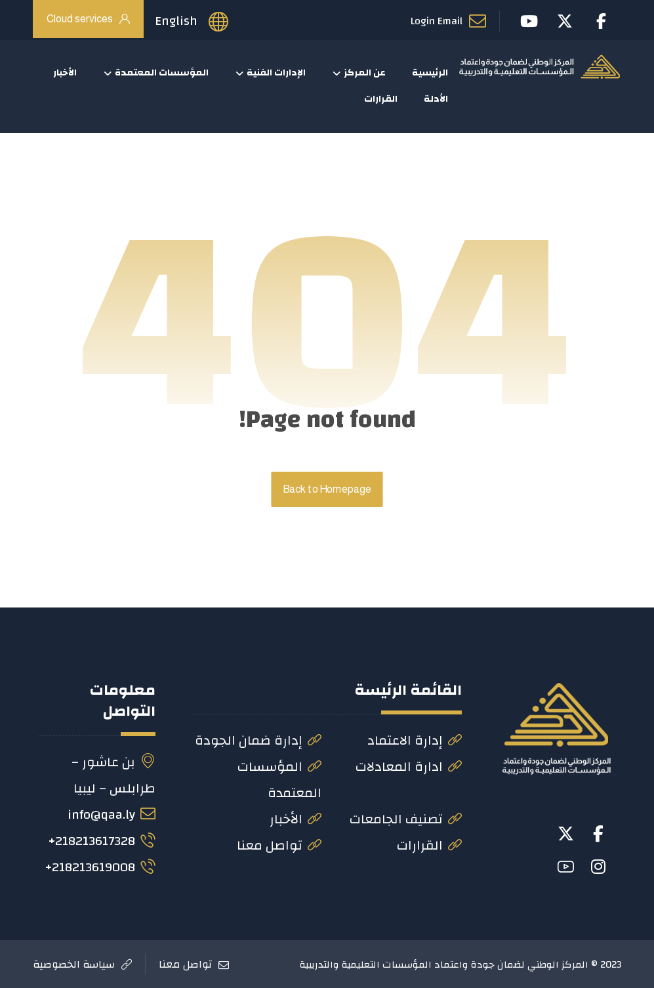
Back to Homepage (327, 489)
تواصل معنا (279, 845)
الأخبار (295, 819)
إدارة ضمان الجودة (258, 740)
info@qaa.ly (111, 814)
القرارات (429, 845)
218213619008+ (100, 867)
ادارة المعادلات (409, 766)
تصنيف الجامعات (406, 819)
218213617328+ (101, 841)
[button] (598, 833)
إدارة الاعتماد (414, 740)
